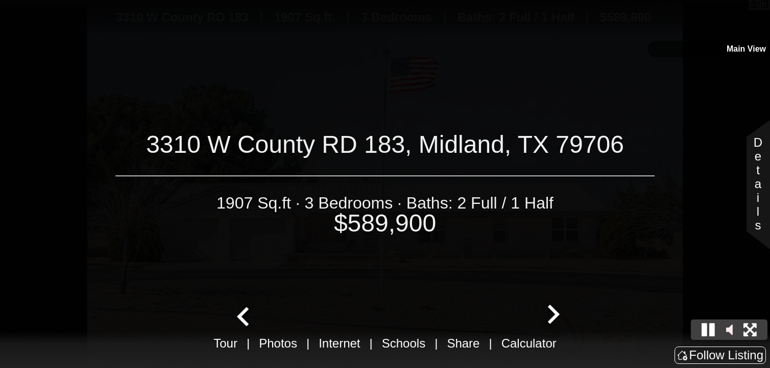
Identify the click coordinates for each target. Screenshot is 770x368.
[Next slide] (552, 315)
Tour (225, 343)
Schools (403, 343)
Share (463, 343)
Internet (339, 343)
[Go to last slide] (244, 315)
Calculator (529, 343)
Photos (278, 343)
